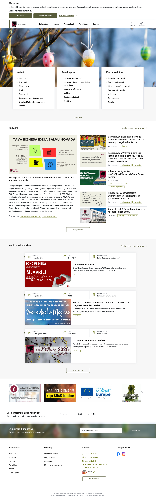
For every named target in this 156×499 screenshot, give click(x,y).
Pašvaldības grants (49, 216)
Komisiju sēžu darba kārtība (128, 215)
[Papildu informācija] (94, 472)
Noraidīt (20, 16)
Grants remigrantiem (116, 187)
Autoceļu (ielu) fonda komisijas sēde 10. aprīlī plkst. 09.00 (126, 210)
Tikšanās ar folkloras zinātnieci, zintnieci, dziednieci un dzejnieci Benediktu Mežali (101, 304)
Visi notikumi (78, 370)
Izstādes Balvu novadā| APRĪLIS (89, 340)
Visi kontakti (94, 479)
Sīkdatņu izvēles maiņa (53, 465)
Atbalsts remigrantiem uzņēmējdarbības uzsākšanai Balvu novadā (126, 174)
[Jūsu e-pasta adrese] (101, 430)
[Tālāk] (142, 393)
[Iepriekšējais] (14, 393)
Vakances (12, 454)
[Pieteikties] (135, 430)
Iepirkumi (12, 457)
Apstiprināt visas (45, 16)
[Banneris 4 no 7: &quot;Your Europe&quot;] (131, 393)
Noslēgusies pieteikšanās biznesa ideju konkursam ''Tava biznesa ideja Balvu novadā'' (42, 179)
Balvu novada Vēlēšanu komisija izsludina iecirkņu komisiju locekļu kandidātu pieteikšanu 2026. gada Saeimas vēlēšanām (125, 157)
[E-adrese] (87, 472)
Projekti (12, 461)
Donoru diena (78, 275)
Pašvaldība (137, 165)
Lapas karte (48, 461)
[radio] (63, 414)
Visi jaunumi (78, 230)
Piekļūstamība (49, 457)
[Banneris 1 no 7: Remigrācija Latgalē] (25, 393)
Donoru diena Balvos (83, 264)
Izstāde (76, 351)
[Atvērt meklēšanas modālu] (132, 24)
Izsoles (11, 469)
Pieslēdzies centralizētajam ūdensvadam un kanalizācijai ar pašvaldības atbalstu (124, 196)
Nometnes (125, 146)
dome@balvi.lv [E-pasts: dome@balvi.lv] (90, 461)
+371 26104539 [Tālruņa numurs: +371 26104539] (91, 457)
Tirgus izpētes (14, 472)
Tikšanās (77, 316)
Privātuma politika (51, 454)
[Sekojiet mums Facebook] (118, 454)
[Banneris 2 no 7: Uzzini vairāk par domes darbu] (60, 393)
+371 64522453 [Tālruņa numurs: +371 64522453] (91, 454)
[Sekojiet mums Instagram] (123, 454)
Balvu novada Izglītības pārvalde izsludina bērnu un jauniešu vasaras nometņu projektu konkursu (126, 139)
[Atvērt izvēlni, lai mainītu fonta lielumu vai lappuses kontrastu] (141, 24)
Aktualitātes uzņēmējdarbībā (30, 216)
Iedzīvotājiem (126, 165)
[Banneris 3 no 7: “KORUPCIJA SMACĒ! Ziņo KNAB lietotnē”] (96, 393)
